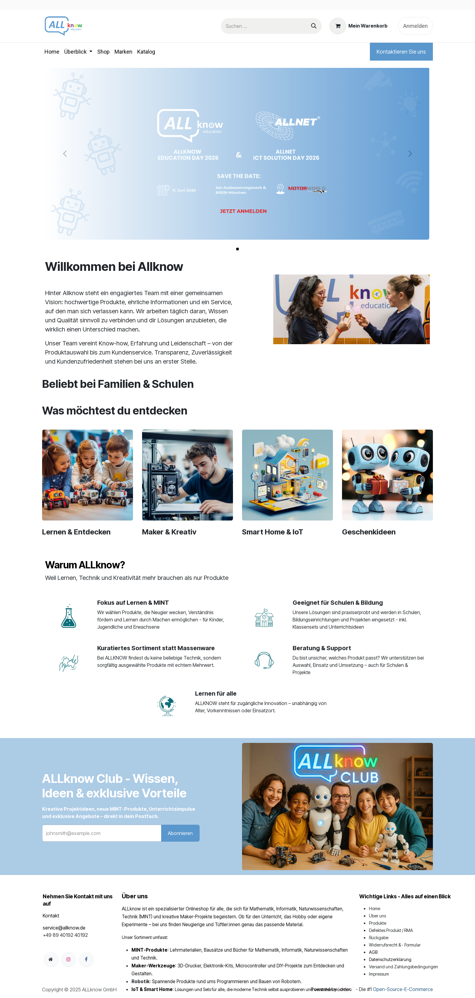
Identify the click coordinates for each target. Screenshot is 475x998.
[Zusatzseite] (51, 959)
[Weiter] (410, 153)
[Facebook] (86, 959)
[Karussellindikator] (237, 249)
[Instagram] (68, 959)
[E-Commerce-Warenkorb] (358, 26)
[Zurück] (65, 153)
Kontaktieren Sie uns (401, 51)
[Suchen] (314, 26)
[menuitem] (52, 51)
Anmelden (415, 26)
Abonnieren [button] (180, 833)
